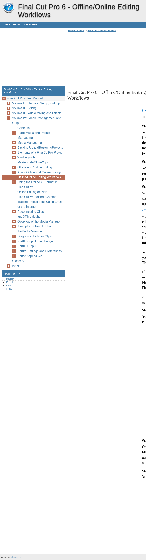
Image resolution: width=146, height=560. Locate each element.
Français (10, 285)
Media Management (30, 142)
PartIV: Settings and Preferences (39, 251)
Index (16, 265)
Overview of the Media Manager (39, 221)
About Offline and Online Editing (39, 172)
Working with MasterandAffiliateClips (32, 160)
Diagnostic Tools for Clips (34, 236)
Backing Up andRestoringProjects (40, 147)
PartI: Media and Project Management (33, 135)
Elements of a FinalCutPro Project (40, 152)
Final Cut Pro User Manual (21, 25)
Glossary (18, 261)
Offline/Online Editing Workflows (39, 177)
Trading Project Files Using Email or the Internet (39, 204)
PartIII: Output (26, 246)
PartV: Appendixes (29, 256)
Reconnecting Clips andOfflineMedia (30, 214)
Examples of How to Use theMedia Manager (34, 229)
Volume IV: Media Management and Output (36, 120)
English (9, 282)
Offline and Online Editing (34, 167)
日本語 (9, 289)
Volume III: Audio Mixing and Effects (36, 113)
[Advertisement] (99, 59)
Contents (23, 127)
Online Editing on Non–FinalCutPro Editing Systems (36, 194)
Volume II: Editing (24, 108)
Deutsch (10, 279)
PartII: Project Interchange (35, 241)
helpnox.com (15, 557)
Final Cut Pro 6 (8, 7)
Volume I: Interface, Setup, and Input (37, 103)
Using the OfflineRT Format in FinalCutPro (37, 184)
